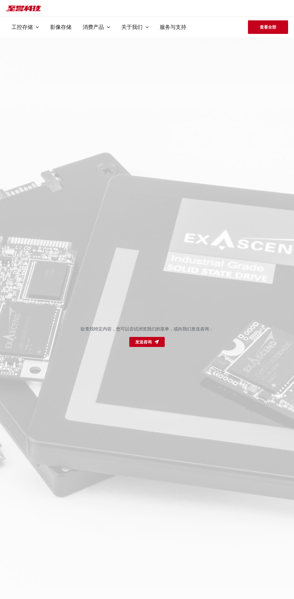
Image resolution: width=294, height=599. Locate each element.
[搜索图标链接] (278, 8)
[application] (35, 27)
